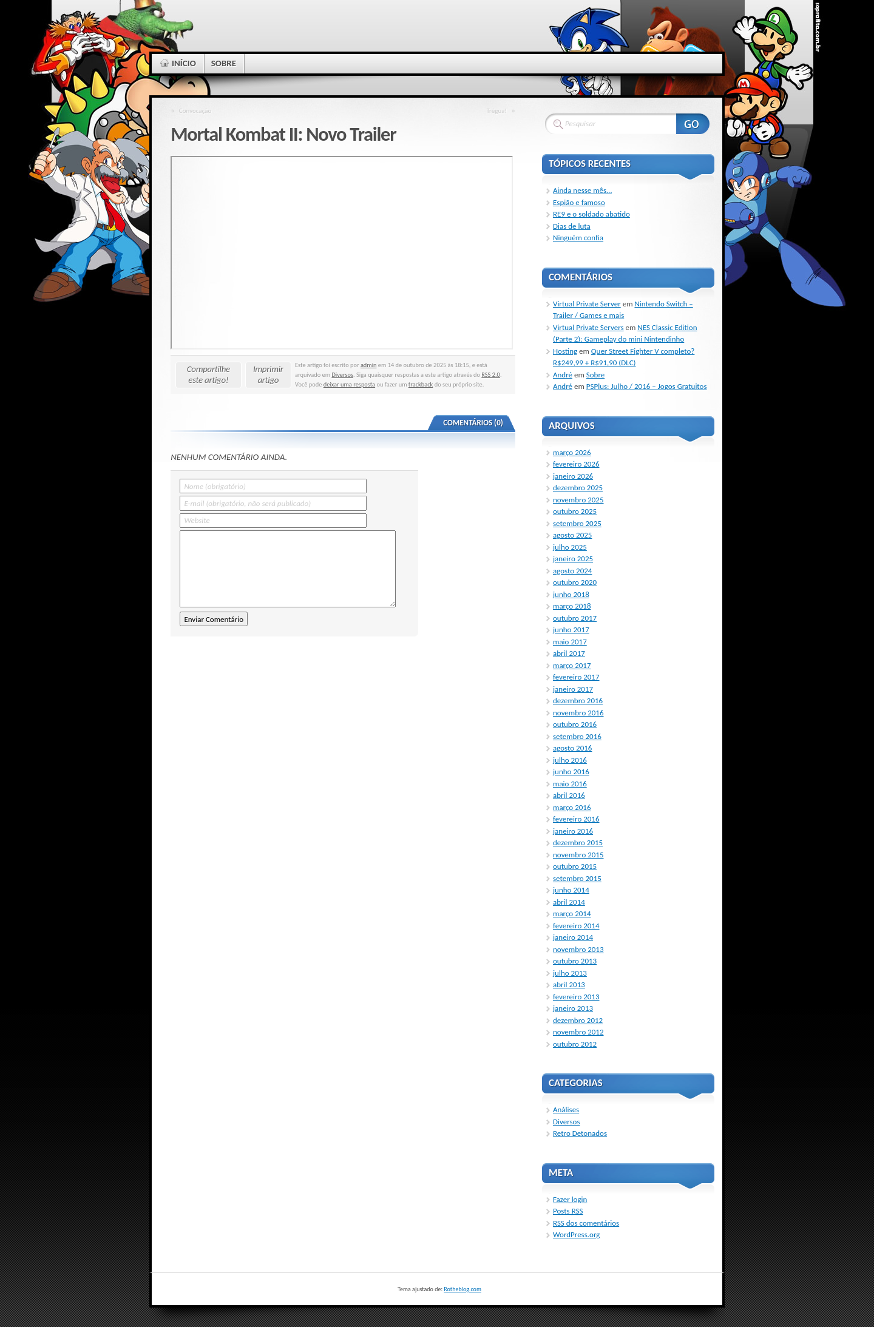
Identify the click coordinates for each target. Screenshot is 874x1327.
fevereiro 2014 (576, 925)
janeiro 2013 (573, 1008)
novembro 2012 (578, 1031)
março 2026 (572, 452)
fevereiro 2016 (576, 818)
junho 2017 (571, 629)
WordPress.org (576, 1234)
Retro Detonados (580, 1133)
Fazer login (570, 1199)
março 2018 (572, 605)
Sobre (595, 374)
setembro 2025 (577, 523)
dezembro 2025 (578, 487)
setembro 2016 (577, 736)
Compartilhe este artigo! (208, 374)
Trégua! (496, 110)
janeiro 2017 (573, 689)
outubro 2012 (575, 1043)
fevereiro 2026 (576, 463)
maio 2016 (570, 783)
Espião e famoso (579, 202)
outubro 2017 (575, 618)
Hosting (565, 351)
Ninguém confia (578, 237)
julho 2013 (570, 973)
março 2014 (572, 913)
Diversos (342, 375)
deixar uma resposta (349, 384)
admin (369, 365)
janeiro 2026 (573, 476)
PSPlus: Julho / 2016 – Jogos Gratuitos (646, 386)
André (562, 374)
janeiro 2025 (573, 558)
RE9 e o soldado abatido (591, 213)
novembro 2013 (578, 949)
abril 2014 (569, 902)
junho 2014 (571, 889)
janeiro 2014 (573, 937)
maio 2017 (570, 641)
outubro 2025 (575, 511)
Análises (566, 1109)
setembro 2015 (577, 878)
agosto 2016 (572, 747)
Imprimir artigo (268, 374)
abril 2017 (569, 653)
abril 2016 (569, 795)
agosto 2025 (572, 534)
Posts (568, 1210)
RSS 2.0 (490, 375)
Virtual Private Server (587, 303)
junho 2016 (571, 771)
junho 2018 (571, 594)
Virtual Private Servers (588, 327)
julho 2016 (570, 760)
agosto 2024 (572, 570)
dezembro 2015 (578, 842)
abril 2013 (569, 984)
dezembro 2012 (578, 1020)
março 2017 (572, 665)
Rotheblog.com (462, 1289)
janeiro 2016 (573, 831)
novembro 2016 (578, 712)
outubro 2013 (575, 960)
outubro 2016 (575, 724)
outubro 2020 (575, 582)
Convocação (195, 110)
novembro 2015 (578, 854)
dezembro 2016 (578, 700)
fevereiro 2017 (576, 676)
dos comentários (586, 1222)
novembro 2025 (578, 499)
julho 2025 (570, 547)
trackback (420, 384)
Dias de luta (572, 226)
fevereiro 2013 (576, 996)
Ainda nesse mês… (582, 190)
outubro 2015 (575, 866)
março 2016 (572, 807)
